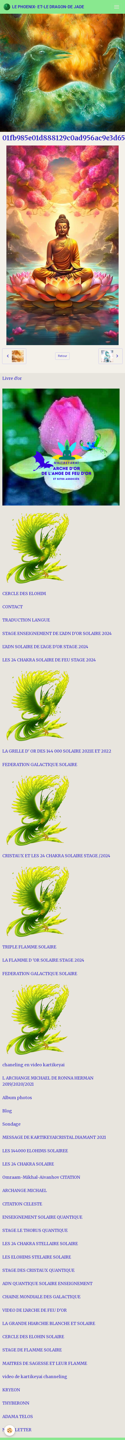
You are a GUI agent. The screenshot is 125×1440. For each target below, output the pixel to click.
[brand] (43, 6)
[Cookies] (9, 1430)
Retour (62, 356)
